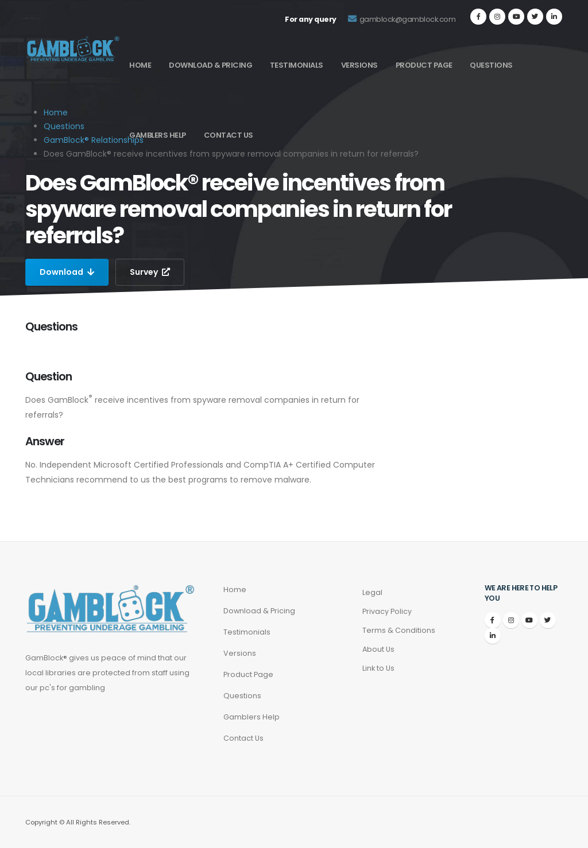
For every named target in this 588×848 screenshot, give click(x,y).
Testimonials (296, 65)
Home (140, 65)
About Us (378, 649)
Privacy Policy (387, 611)
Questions (491, 65)
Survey (150, 272)
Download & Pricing (210, 65)
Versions (359, 65)
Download (67, 272)
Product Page (424, 65)
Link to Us (378, 668)
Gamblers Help (157, 135)
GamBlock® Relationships (94, 140)
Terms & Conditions (398, 630)
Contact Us (228, 135)
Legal (372, 592)
